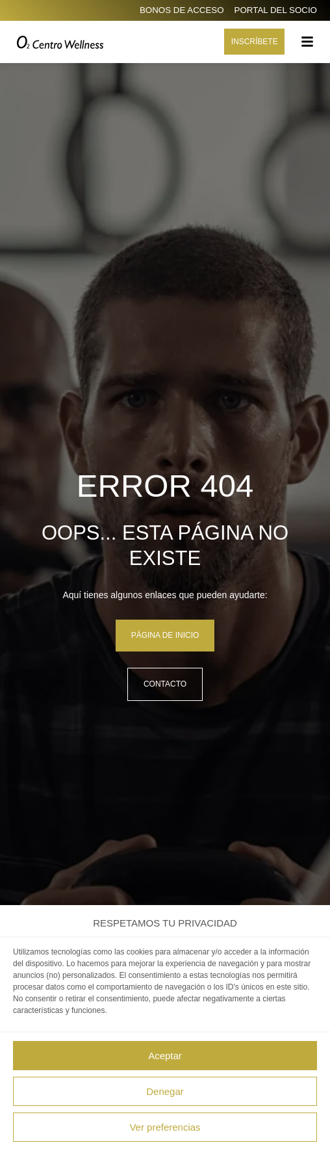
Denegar (165, 1091)
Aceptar (165, 1055)
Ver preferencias (164, 1127)
